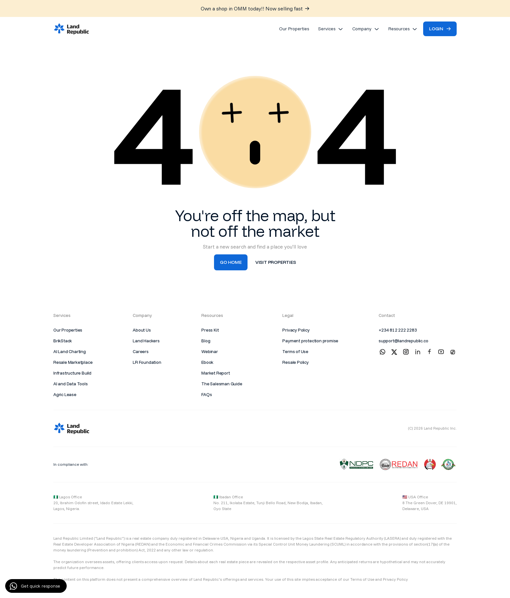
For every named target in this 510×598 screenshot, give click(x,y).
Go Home (231, 262)
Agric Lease (64, 394)
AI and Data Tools (70, 384)
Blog (205, 341)
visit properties (275, 262)
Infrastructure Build (72, 373)
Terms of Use (295, 351)
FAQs (206, 394)
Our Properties (67, 330)
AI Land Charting (69, 351)
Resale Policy (295, 362)
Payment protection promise (310, 341)
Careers (141, 351)
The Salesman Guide (221, 384)
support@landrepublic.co (403, 341)
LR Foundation (147, 362)
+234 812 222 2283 (398, 330)
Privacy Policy (295, 330)
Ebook (207, 362)
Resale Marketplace (72, 362)
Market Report (215, 373)
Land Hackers (146, 341)
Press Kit (210, 330)
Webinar (209, 351)
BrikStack (62, 341)
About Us (142, 330)
